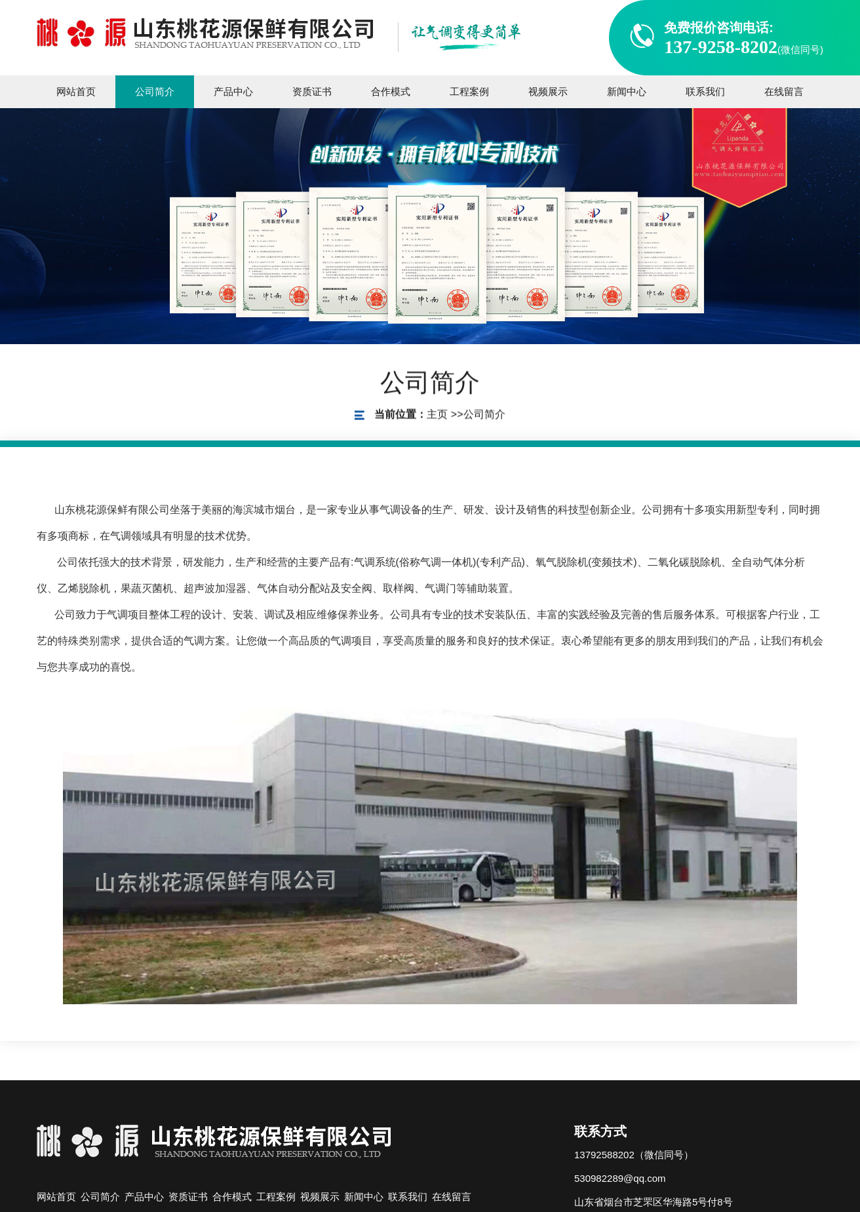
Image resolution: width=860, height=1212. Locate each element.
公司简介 (484, 417)
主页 (437, 417)
